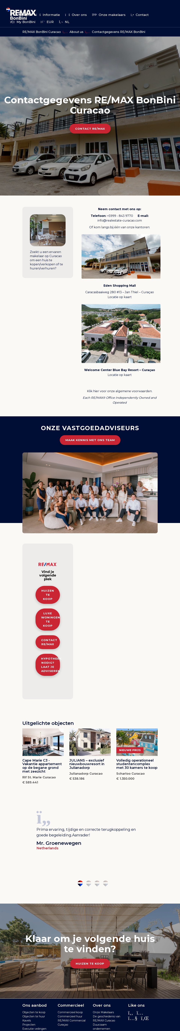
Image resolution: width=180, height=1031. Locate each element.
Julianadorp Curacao (86, 773)
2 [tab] (88, 883)
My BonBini (22, 22)
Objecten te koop (33, 1012)
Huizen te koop (47, 595)
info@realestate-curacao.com (120, 220)
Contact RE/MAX (90, 128)
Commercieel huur (70, 1016)
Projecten (28, 1024)
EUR (47, 22)
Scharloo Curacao (130, 773)
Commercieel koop (70, 1012)
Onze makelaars (109, 15)
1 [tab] (80, 883)
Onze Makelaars (103, 1012)
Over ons (76, 15)
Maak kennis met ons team (90, 440)
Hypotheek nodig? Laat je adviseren (50, 665)
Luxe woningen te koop (50, 619)
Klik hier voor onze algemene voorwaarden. (119, 391)
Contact (140, 15)
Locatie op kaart (120, 297)
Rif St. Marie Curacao (39, 777)
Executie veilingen (34, 1028)
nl (64, 22)
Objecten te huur (33, 1016)
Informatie (48, 15)
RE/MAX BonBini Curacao (41, 32)
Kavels (26, 1020)
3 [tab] (97, 883)
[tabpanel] (90, 829)
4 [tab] (105, 883)
